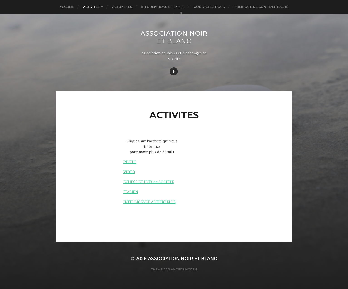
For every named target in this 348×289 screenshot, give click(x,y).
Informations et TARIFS (163, 7)
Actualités (122, 7)
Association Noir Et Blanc (174, 37)
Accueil (67, 7)
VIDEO (129, 172)
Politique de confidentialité (261, 7)
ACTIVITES (91, 7)
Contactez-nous (209, 7)
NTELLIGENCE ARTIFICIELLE (150, 202)
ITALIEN (130, 192)
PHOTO (129, 162)
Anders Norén (184, 269)
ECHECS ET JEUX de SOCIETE (148, 182)
